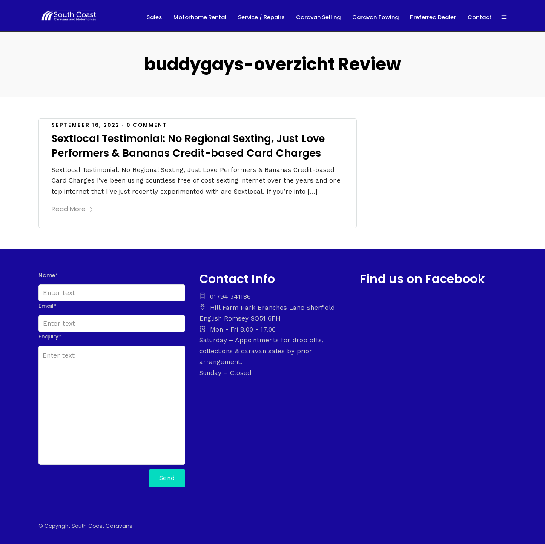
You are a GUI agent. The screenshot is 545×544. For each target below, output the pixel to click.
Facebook (455, 279)
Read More (73, 208)
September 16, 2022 (85, 125)
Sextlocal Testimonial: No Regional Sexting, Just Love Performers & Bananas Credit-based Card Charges (188, 146)
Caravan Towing (375, 17)
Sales (154, 17)
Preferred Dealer (433, 17)
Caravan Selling (318, 17)
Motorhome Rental (200, 17)
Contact (480, 17)
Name (48, 275)
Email (47, 306)
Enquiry (50, 336)
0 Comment (146, 125)
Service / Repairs (261, 17)
